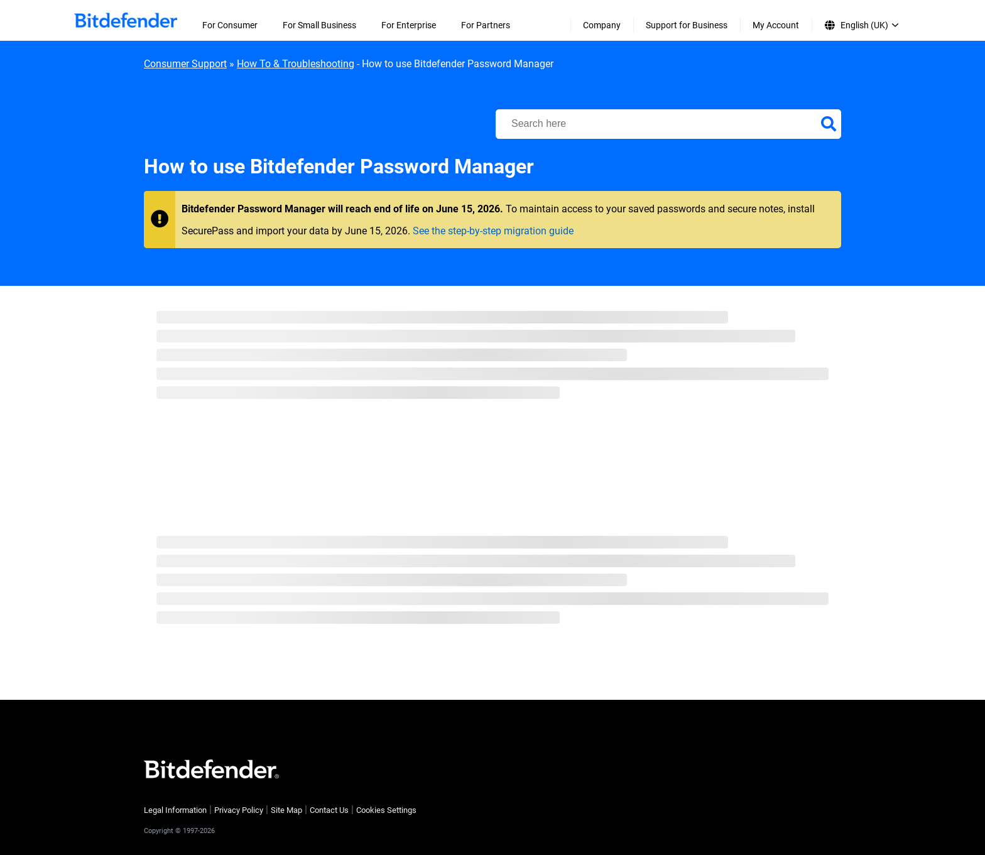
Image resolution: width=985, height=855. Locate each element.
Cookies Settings (386, 810)
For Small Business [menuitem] (319, 25)
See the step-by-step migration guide (493, 231)
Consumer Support (185, 64)
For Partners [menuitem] (485, 25)
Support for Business (686, 25)
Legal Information (175, 810)
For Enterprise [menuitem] (408, 25)
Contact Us (329, 810)
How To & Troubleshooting (295, 64)
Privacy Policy (238, 810)
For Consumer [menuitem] (230, 25)
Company (602, 25)
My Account (776, 25)
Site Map (286, 810)
